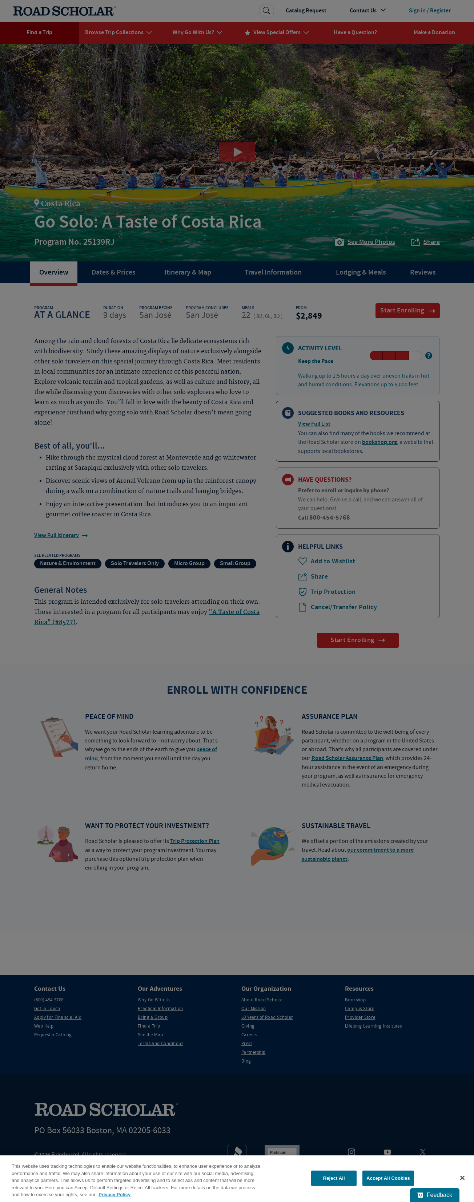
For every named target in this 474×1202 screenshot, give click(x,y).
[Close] (462, 1178)
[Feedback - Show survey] (434, 1195)
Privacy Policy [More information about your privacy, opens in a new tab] (114, 1194)
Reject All (334, 1178)
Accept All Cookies (388, 1178)
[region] (237, 1178)
